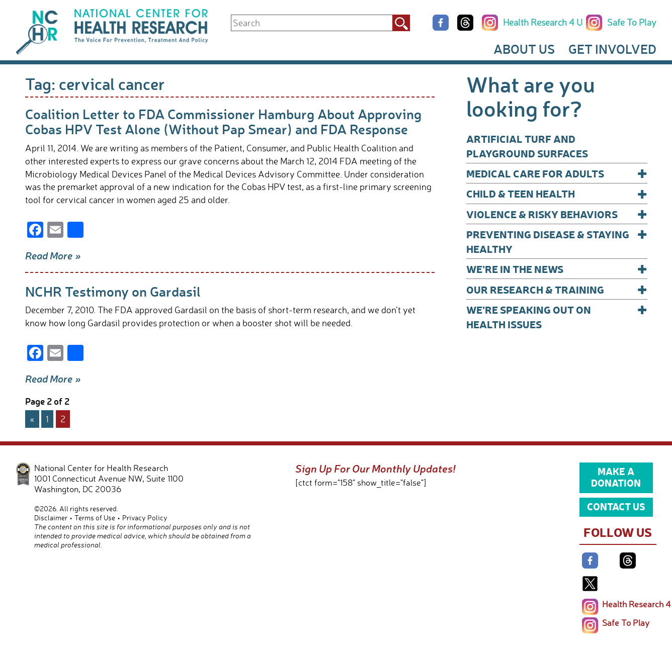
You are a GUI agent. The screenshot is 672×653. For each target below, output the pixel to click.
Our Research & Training (556, 289)
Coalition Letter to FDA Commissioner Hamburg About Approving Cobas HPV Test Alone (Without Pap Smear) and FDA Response (223, 121)
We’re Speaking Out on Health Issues (556, 316)
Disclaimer (50, 517)
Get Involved (612, 49)
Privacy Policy (144, 517)
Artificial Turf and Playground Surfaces (527, 146)
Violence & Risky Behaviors (556, 214)
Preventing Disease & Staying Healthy (556, 241)
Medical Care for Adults (556, 173)
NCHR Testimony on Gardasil (113, 291)
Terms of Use (94, 517)
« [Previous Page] (32, 418)
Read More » (53, 255)
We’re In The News (556, 268)
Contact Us (616, 506)
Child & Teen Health (556, 193)
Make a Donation (616, 477)
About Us (524, 49)
